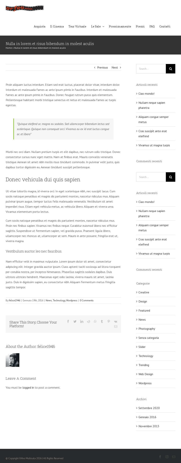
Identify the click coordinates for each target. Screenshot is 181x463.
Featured (144, 310)
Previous (102, 67)
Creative (144, 292)
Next (115, 67)
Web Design (146, 374)
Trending (144, 365)
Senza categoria (149, 338)
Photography (147, 328)
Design (143, 301)
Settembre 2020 (149, 408)
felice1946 (14, 300)
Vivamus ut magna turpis (154, 145)
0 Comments (87, 300)
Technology (59, 300)
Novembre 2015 (149, 426)
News (49, 300)
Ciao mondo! (146, 93)
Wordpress (71, 300)
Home (9, 47)
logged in (28, 387)
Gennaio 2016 (147, 417)
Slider (142, 347)
